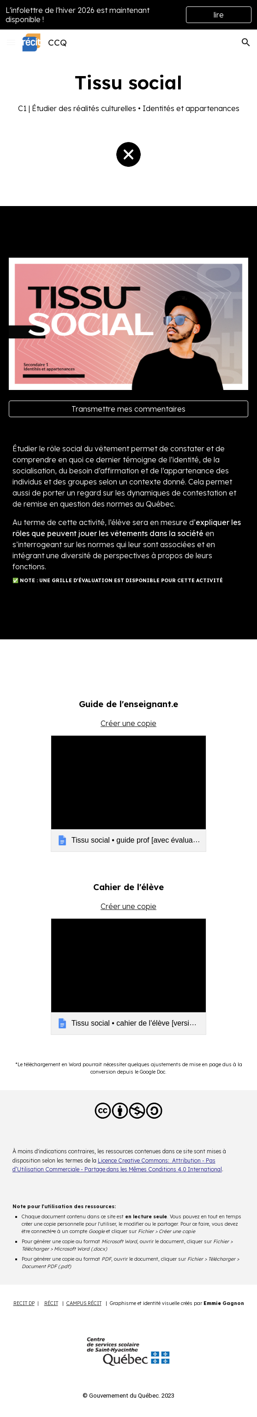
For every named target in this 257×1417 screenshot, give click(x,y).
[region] (128, 15)
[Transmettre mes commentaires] (128, 409)
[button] (11, 42)
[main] (129, 92)
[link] (128, 793)
